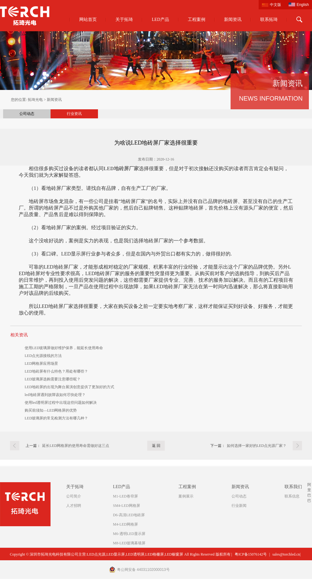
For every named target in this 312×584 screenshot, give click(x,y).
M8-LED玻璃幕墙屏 (129, 543)
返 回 (156, 445)
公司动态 (26, 113)
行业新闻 (239, 505)
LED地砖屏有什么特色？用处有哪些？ (56, 371)
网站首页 (88, 19)
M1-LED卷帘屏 (125, 496)
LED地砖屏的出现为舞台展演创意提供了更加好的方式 (69, 387)
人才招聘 (73, 505)
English (303, 4)
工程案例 (196, 19)
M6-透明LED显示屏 (129, 534)
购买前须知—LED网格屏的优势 (51, 410)
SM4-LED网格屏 (126, 505)
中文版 (275, 4)
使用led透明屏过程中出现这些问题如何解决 (61, 402)
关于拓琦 (124, 19)
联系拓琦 (269, 19)
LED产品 (160, 19)
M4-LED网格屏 (125, 524)
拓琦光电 (35, 99)
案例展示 (185, 496)
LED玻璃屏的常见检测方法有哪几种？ (56, 418)
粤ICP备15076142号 (251, 554)
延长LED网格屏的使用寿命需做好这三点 (75, 445)
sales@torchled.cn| (286, 554)
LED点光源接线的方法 (43, 356)
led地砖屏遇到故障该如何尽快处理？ (55, 395)
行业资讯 (74, 113)
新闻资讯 (232, 19)
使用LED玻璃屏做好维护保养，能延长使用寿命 (64, 348)
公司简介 (73, 496)
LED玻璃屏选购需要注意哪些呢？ (52, 379)
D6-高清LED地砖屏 (129, 515)
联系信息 (292, 496)
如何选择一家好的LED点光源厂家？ (256, 445)
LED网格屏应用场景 (41, 363)
